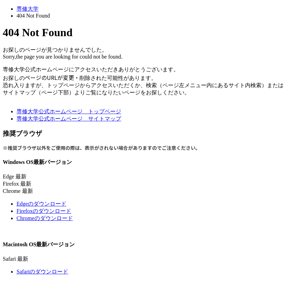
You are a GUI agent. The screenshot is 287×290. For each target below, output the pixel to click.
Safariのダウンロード (42, 272)
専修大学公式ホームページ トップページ (69, 111)
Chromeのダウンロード (45, 218)
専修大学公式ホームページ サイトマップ (69, 119)
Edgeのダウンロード (41, 204)
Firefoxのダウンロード (44, 211)
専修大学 (28, 9)
